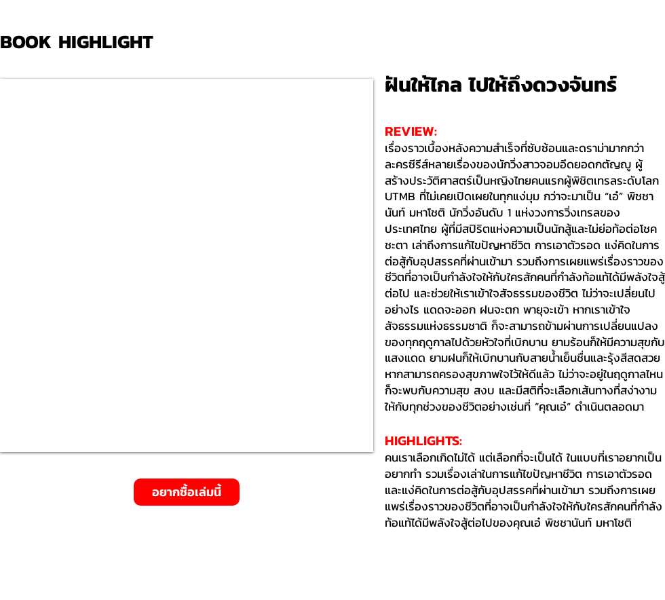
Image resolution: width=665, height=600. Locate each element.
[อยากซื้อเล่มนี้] (187, 492)
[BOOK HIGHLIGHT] (81, 42)
